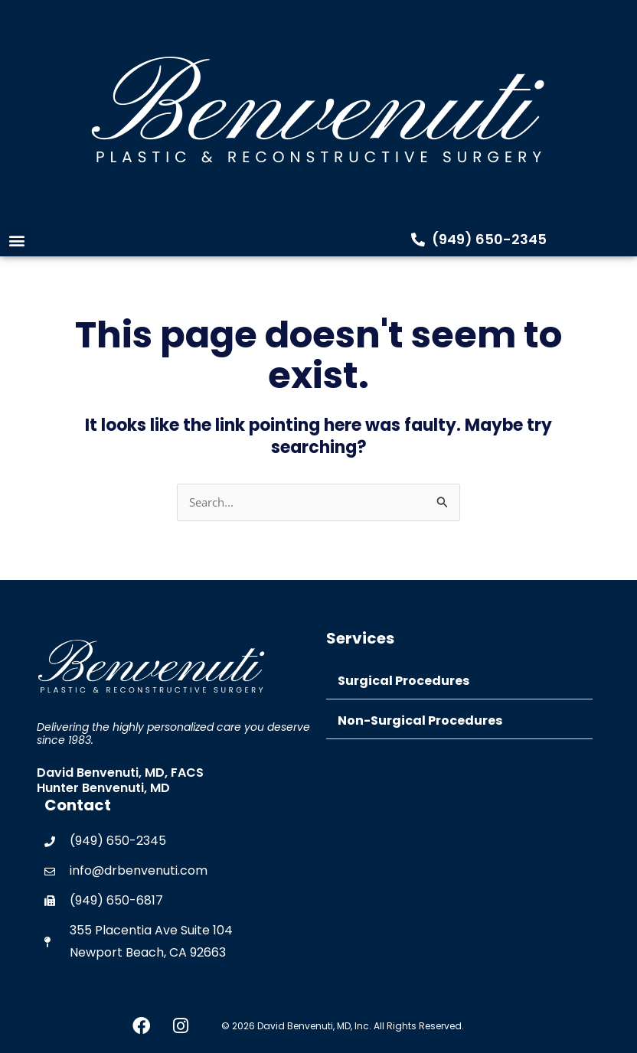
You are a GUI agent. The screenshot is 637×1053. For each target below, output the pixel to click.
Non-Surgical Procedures (420, 720)
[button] (16, 240)
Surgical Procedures (403, 681)
